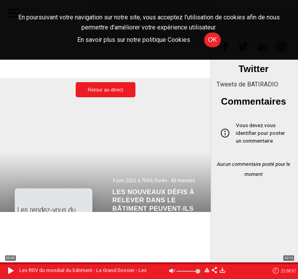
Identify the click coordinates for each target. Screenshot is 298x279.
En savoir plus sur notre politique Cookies (133, 39)
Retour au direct (105, 90)
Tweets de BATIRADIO (247, 84)
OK (212, 39)
